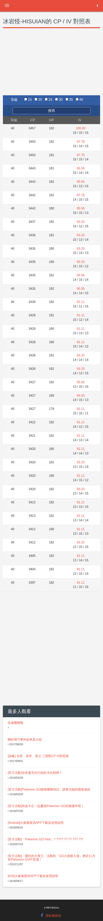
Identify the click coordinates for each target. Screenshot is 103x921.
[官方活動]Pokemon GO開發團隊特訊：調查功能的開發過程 (49, 789)
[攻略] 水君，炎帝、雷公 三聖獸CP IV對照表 (38, 756)
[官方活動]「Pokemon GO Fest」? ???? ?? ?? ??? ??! (45, 839)
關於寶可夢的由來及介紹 (25, 739)
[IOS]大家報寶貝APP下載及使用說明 (33, 876)
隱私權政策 (53, 915)
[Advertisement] (51, 66)
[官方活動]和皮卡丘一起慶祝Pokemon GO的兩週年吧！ (46, 806)
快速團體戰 (15, 722)
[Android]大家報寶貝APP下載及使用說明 (36, 822)
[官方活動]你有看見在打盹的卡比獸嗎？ (35, 772)
